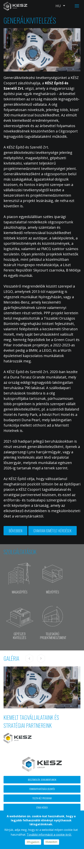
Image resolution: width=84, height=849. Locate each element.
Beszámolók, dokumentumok (42, 779)
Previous (29, 658)
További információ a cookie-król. (49, 835)
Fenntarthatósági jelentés (42, 789)
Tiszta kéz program (42, 798)
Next (40, 658)
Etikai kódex (42, 807)
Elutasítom (51, 841)
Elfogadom (33, 842)
